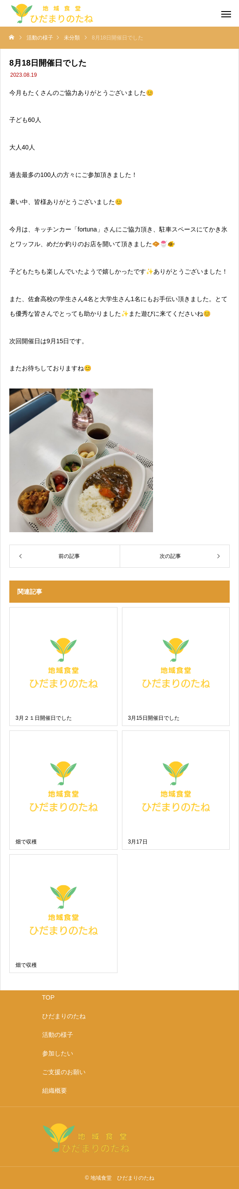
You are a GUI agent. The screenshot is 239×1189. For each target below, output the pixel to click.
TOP (48, 997)
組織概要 (54, 1090)
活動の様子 (57, 1034)
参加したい (57, 1053)
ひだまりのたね (64, 1016)
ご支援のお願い (64, 1071)
